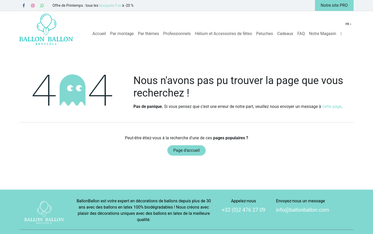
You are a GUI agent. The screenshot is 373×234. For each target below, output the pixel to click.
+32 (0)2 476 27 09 (244, 210)
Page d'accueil (186, 150)
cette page (332, 106)
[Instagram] (33, 5)
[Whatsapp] (42, 5)
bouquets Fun (110, 5)
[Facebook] (23, 5)
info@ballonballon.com (302, 210)
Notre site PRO (334, 5)
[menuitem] (99, 34)
